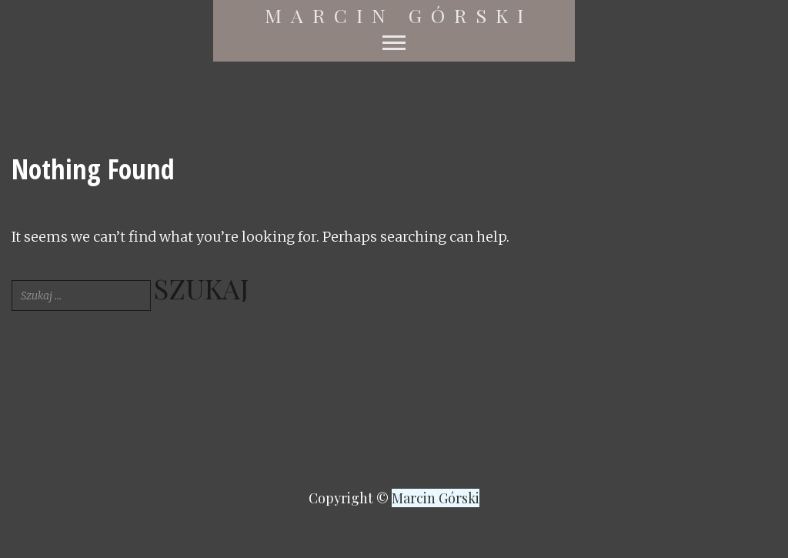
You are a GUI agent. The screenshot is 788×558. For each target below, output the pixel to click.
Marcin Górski (399, 15)
